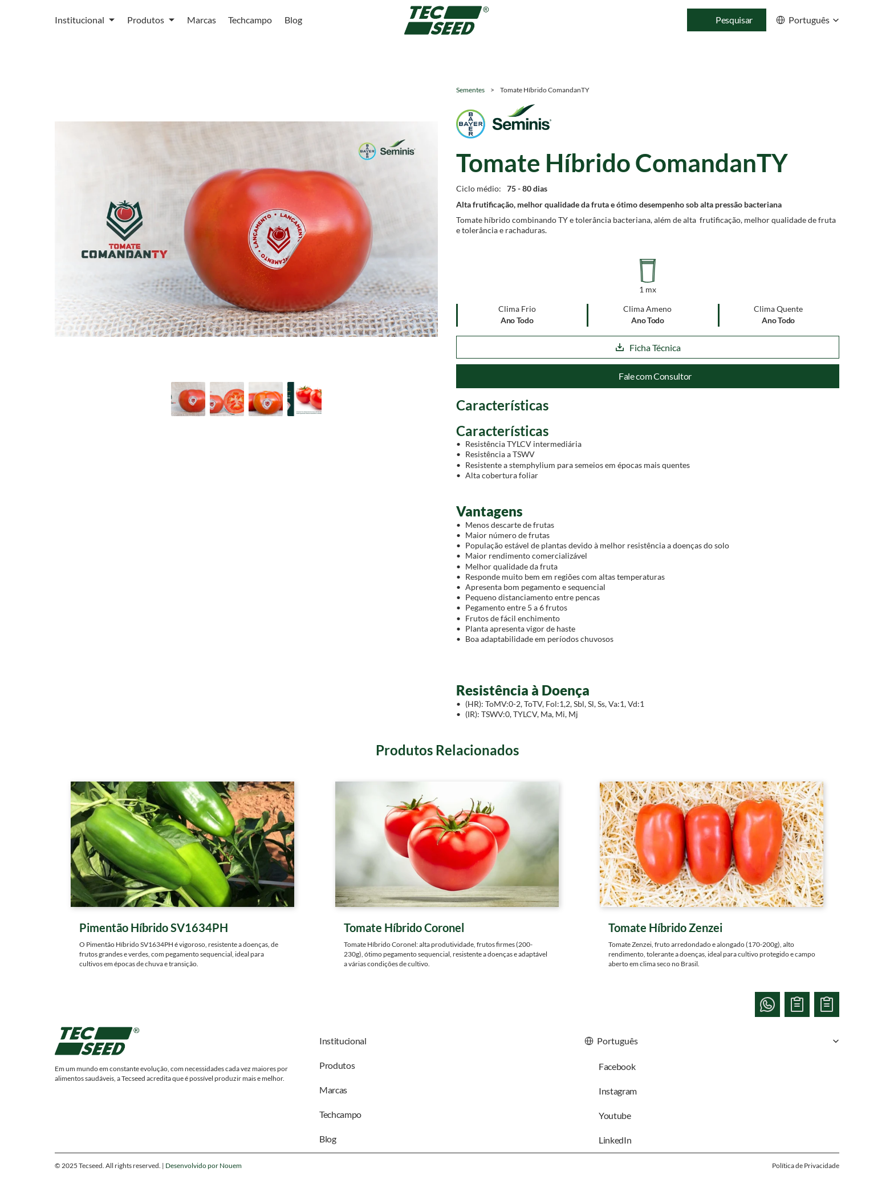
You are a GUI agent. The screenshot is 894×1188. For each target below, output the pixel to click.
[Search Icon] (726, 20)
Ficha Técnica (648, 347)
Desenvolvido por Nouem (203, 1165)
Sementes (470, 90)
